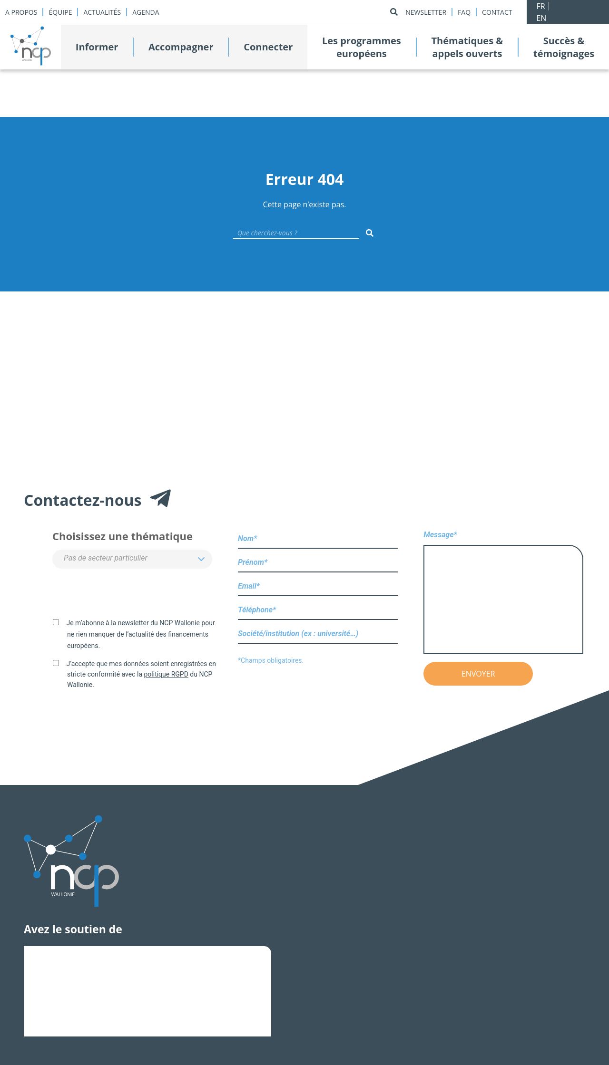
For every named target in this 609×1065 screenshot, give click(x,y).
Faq (464, 12)
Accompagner (180, 46)
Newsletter (425, 12)
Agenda (145, 12)
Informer (97, 46)
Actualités (102, 12)
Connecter (268, 46)
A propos (21, 12)
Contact (497, 12)
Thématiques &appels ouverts (467, 47)
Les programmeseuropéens (361, 47)
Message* (503, 593)
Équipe (60, 12)
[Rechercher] (394, 12)
